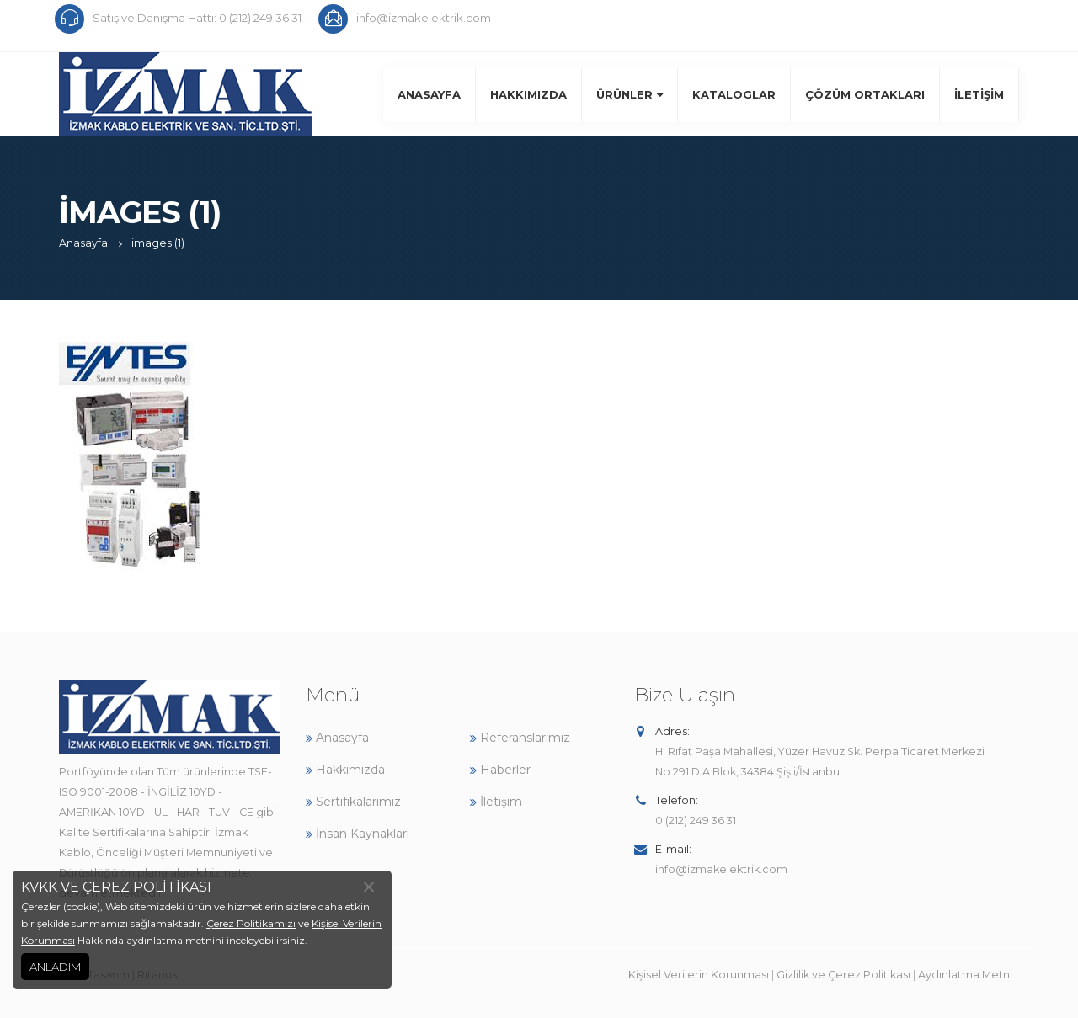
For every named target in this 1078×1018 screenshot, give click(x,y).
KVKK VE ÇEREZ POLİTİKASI (116, 887)
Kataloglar (734, 94)
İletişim (979, 94)
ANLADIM (55, 966)
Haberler (500, 769)
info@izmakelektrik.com (721, 869)
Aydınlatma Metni (965, 974)
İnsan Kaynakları (357, 833)
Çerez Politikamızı (251, 923)
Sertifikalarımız (353, 801)
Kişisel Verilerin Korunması (698, 974)
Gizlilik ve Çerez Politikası (843, 974)
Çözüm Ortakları (865, 94)
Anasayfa (429, 94)
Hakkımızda (528, 94)
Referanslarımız (520, 737)
